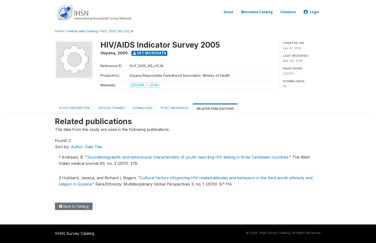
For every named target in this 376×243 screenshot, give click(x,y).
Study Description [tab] (74, 108)
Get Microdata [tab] (174, 108)
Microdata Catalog (257, 12)
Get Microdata (149, 53)
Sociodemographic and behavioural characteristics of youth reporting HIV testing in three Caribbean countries (187, 157)
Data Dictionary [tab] (111, 108)
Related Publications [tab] (215, 108)
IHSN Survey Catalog (74, 233)
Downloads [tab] (143, 108)
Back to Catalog (73, 206)
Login (311, 12)
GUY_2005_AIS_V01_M (117, 31)
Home (228, 12)
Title (98, 146)
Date (89, 146)
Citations (288, 12)
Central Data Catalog (82, 31)
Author (77, 146)
